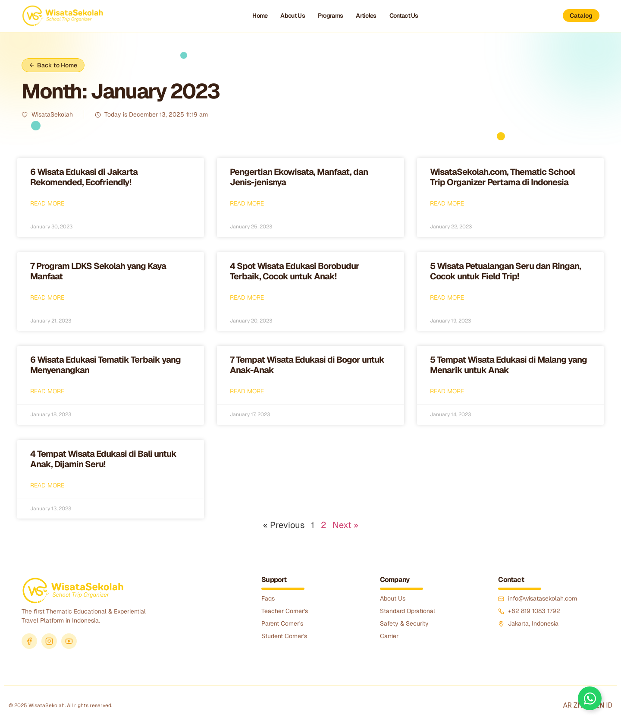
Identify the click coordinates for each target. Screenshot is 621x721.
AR (567, 705)
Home (259, 15)
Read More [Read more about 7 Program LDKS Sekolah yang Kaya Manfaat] (47, 297)
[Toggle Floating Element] (590, 698)
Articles (366, 15)
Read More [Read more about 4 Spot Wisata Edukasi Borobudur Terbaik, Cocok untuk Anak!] (247, 297)
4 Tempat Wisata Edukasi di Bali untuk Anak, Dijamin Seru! (103, 459)
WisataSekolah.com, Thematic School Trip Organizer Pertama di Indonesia (502, 177)
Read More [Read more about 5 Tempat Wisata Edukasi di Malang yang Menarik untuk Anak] (447, 391)
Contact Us (403, 15)
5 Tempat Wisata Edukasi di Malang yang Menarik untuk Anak (508, 365)
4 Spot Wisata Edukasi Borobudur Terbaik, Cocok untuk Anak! (294, 271)
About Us (292, 15)
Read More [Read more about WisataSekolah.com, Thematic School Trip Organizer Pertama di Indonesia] (447, 203)
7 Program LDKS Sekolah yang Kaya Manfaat (98, 271)
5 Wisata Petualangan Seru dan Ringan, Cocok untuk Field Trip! (505, 271)
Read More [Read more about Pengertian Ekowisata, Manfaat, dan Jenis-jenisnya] (247, 203)
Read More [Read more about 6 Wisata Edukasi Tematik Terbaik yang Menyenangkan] (47, 391)
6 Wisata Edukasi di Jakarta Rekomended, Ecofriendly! (84, 177)
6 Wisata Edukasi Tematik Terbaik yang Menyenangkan (105, 365)
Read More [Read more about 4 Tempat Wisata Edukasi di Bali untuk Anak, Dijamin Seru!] (47, 485)
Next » (345, 525)
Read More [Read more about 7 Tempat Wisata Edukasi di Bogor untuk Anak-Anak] (247, 391)
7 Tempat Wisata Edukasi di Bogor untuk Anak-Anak (307, 365)
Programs (330, 15)
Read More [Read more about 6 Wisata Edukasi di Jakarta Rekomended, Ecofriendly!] (47, 203)
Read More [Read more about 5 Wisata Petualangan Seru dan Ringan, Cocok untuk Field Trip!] (447, 297)
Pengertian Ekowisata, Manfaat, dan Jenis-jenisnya (299, 177)
